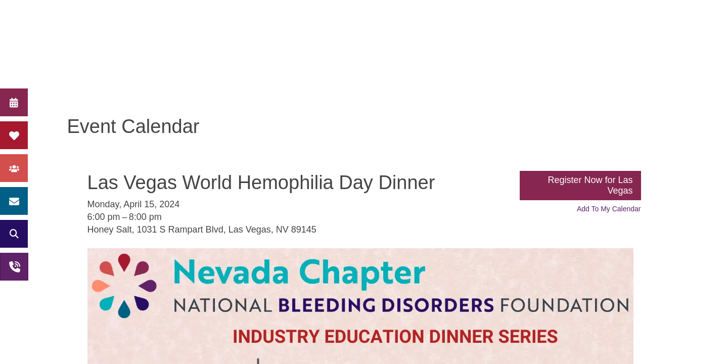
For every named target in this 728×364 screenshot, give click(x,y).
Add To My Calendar (609, 209)
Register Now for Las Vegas (590, 185)
